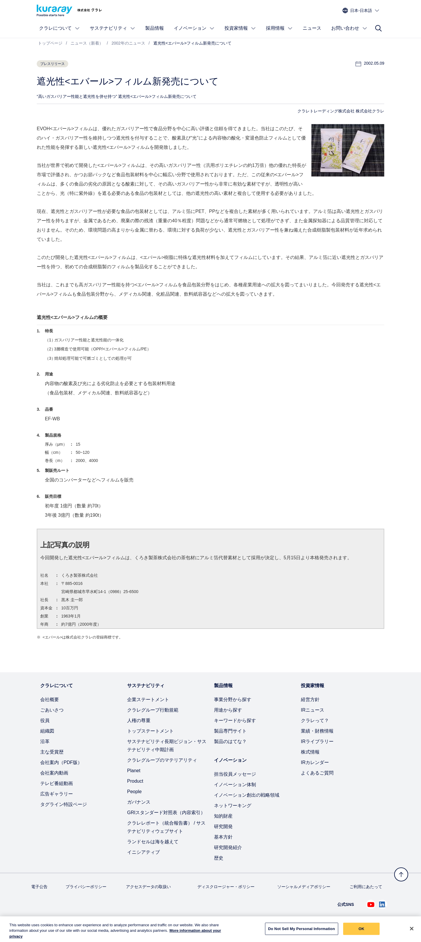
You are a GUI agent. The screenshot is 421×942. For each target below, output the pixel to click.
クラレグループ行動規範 (152, 710)
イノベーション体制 (235, 784)
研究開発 (223, 826)
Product (135, 781)
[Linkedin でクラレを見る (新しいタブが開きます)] (382, 904)
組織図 (47, 730)
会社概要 (49, 699)
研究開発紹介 (228, 847)
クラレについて (59, 28)
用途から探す (228, 710)
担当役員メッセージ (235, 774)
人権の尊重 (138, 720)
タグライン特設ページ (63, 804)
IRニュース (312, 710)
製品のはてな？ (230, 741)
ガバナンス (138, 802)
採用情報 (279, 28)
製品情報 (154, 28)
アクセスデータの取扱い (148, 886)
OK (361, 932)
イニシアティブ (143, 852)
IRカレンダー (315, 762)
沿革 (45, 741)
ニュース (312, 28)
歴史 (218, 857)
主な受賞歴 (52, 751)
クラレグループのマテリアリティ (162, 760)
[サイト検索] (378, 28)
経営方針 (310, 699)
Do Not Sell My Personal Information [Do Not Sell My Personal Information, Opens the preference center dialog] (301, 932)
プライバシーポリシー (86, 886)
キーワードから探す (235, 720)
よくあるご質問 (317, 772)
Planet (133, 770)
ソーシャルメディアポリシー (303, 886)
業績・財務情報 (317, 730)
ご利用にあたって (366, 886)
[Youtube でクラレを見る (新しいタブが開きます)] (371, 904)
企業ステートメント (148, 699)
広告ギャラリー (56, 793)
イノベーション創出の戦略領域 (246, 795)
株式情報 (310, 751)
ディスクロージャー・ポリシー (226, 886)
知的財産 (223, 816)
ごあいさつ (52, 710)
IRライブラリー (317, 741)
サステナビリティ (112, 28)
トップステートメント (150, 730)
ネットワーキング (232, 805)
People (134, 791)
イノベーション (194, 28)
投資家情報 (240, 28)
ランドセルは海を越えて (152, 841)
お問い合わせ (349, 28)
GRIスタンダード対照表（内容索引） (166, 812)
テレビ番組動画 (56, 783)
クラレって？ (315, 720)
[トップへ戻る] (401, 874)
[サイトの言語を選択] (361, 11)
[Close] (411, 932)
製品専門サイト (230, 730)
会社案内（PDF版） (61, 762)
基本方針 (223, 837)
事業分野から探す (232, 699)
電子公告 (39, 886)
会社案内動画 (54, 772)
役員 (45, 720)
